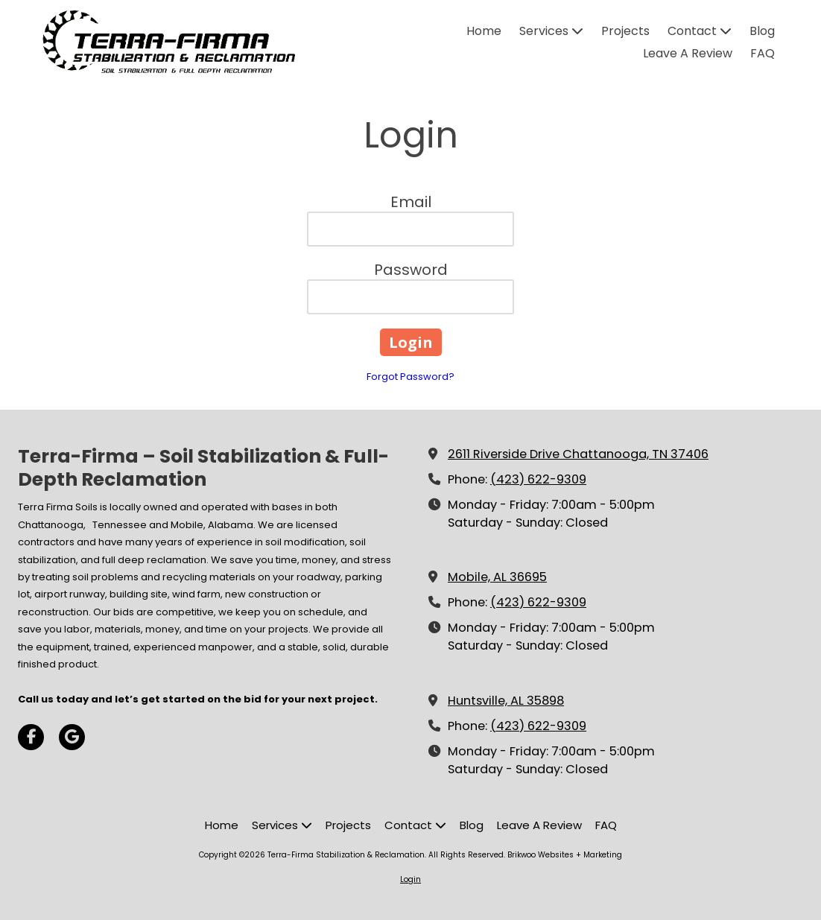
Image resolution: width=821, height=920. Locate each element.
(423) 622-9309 (538, 479)
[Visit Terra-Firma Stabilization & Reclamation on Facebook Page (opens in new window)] (31, 737)
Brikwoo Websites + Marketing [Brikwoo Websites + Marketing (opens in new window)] (564, 854)
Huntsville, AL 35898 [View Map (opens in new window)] (506, 700)
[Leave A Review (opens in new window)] (687, 54)
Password (411, 269)
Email (410, 201)
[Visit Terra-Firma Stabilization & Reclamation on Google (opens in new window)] (72, 737)
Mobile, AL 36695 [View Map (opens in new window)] (497, 577)
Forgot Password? (410, 376)
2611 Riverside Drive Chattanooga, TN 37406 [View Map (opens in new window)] (578, 454)
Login (410, 879)
